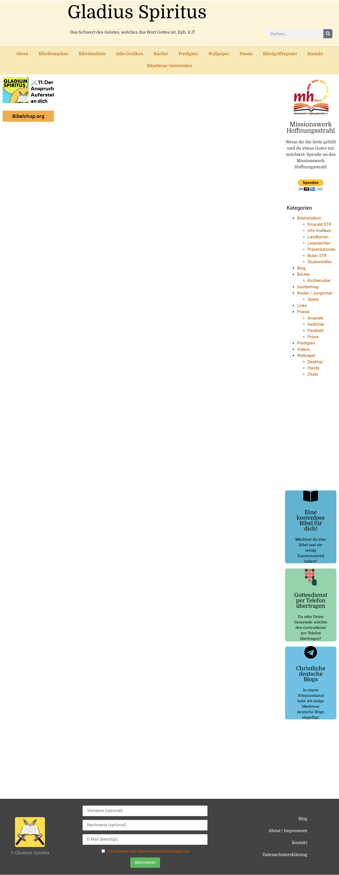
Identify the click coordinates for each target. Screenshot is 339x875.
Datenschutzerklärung (284, 854)
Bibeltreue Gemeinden (169, 65)
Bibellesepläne (53, 54)
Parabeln (315, 330)
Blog (301, 268)
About (22, 54)
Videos (303, 349)
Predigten (188, 54)
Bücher (161, 54)
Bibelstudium (92, 54)
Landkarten (317, 236)
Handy (313, 368)
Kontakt (315, 54)
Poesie (246, 54)
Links (302, 305)
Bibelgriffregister (280, 54)
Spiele (313, 299)
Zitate (312, 374)
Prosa (312, 336)
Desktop (315, 361)
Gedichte (315, 324)
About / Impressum (287, 830)
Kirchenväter (319, 280)
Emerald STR (319, 224)
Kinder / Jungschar (314, 293)
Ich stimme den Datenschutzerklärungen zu (148, 851)
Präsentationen (321, 249)
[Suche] (327, 33)
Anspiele (315, 318)
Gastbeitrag (307, 286)
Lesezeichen (319, 243)
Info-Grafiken (129, 54)
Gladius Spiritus (137, 12)
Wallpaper (218, 54)
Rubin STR (317, 255)
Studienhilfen (319, 261)
